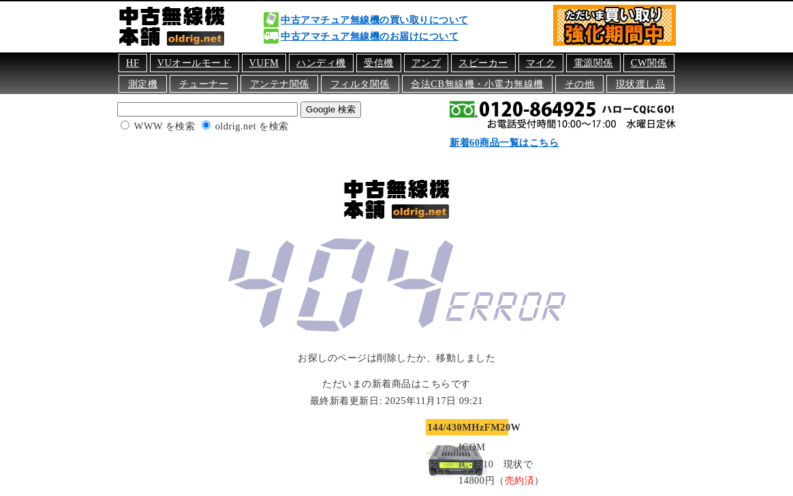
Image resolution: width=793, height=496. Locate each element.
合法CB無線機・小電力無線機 (477, 83)
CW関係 (649, 62)
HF (132, 62)
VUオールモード (194, 62)
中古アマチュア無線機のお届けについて (369, 36)
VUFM (264, 62)
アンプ (426, 62)
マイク (541, 62)
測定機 (143, 83)
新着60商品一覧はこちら (504, 142)
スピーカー (483, 62)
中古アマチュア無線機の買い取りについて (375, 19)
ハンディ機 (321, 62)
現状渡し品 (641, 83)
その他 (580, 83)
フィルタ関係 (360, 83)
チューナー (204, 83)
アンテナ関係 (279, 83)
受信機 (379, 62)
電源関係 (593, 62)
